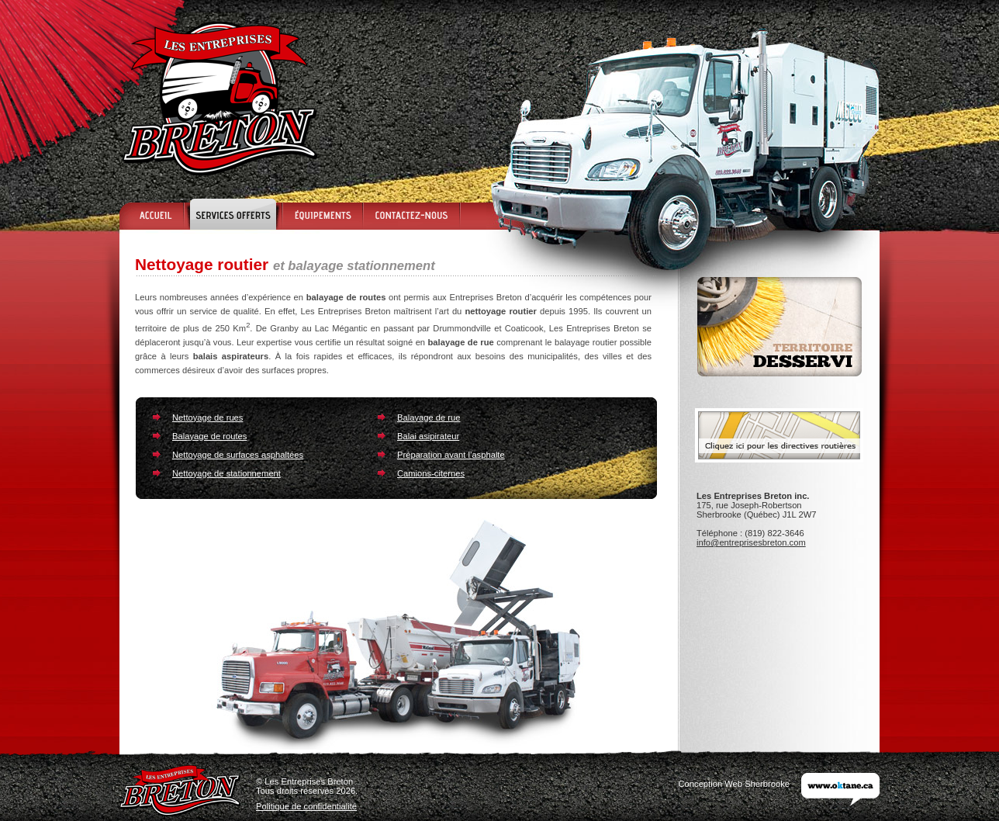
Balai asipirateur (428, 436)
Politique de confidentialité (306, 806)
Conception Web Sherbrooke (734, 783)
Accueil (151, 214)
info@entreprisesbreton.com (751, 542)
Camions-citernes (431, 473)
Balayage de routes (209, 436)
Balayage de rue (428, 417)
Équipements (322, 214)
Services (232, 214)
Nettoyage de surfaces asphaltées (237, 454)
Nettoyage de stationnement (226, 473)
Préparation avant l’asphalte (451, 454)
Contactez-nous (411, 214)
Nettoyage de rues (207, 417)
